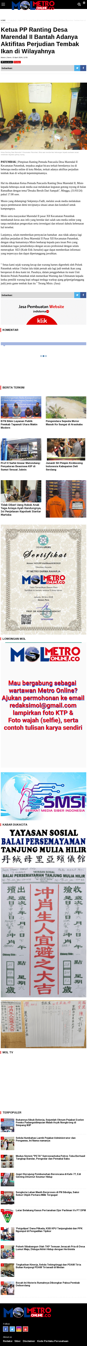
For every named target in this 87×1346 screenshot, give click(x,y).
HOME (3, 20)
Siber (17, 1341)
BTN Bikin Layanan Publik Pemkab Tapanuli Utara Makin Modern (19, 424)
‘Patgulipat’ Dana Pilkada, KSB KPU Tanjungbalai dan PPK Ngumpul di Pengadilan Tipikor (49, 1229)
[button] (83, 1)
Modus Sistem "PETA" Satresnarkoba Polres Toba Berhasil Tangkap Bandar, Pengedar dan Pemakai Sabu (50, 1157)
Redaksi (7, 1341)
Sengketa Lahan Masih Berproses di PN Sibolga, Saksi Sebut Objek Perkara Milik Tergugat (47, 1193)
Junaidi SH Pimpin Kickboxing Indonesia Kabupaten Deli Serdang (64, 466)
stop (17, 62)
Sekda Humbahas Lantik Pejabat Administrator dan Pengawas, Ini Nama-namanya (46, 1139)
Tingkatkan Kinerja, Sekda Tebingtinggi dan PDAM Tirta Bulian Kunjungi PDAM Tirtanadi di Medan (48, 1266)
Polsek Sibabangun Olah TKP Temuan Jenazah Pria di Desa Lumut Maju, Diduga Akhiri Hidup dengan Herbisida (50, 1248)
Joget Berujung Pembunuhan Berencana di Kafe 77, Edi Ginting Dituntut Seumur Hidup (48, 1175)
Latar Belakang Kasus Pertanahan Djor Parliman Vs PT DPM (51, 1210)
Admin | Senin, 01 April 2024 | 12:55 (14, 57)
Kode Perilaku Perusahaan (52, 1341)
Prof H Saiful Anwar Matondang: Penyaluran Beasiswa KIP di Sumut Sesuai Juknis (21, 466)
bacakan (7, 62)
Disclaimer (29, 1341)
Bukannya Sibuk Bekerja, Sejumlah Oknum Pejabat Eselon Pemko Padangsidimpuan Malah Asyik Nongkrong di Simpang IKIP (50, 1122)
